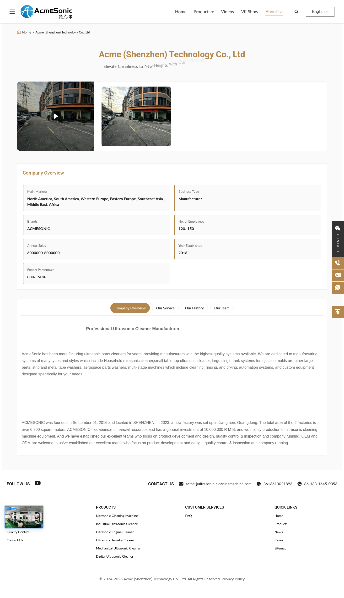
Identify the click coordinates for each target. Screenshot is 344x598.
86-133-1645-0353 (317, 483)
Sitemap (280, 548)
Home (181, 11)
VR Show (249, 11)
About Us (274, 11)
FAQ (188, 516)
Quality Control (18, 532)
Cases (278, 540)
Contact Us (15, 540)
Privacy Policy (233, 578)
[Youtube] (38, 484)
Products (203, 11)
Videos (227, 11)
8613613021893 (274, 483)
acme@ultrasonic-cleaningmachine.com (215, 483)
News (278, 532)
